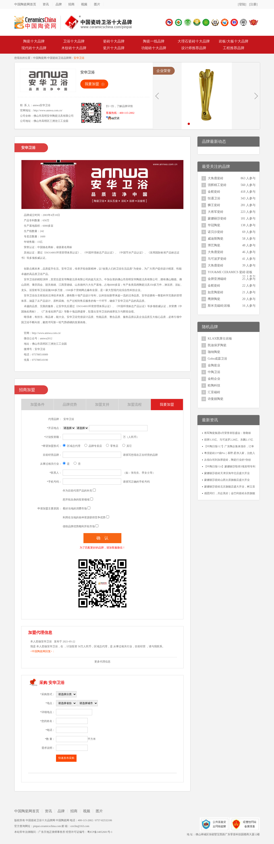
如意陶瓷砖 (215, 292)
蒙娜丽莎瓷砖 (217, 218)
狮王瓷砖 (214, 205)
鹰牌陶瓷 (214, 299)
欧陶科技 (214, 385)
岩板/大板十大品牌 (233, 41)
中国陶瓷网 (39, 57)
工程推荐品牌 (233, 48)
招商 (71, 4)
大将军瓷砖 (215, 211)
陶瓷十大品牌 (34, 41)
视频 (84, 4)
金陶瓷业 (214, 365)
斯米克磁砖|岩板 (219, 305)
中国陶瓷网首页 (25, 4)
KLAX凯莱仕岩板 (220, 338)
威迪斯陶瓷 (215, 238)
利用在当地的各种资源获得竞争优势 (84, 517)
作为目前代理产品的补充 (77, 490)
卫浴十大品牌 (74, 41)
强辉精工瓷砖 (217, 185)
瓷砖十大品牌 (114, 41)
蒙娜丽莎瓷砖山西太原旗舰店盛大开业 (227, 479)
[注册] (253, 4)
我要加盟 (92, 84)
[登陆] (242, 4)
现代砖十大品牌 (33, 48)
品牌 (59, 4)
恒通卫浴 (214, 198)
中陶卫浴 (214, 372)
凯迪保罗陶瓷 (217, 345)
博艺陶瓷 (214, 245)
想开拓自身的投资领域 (76, 499)
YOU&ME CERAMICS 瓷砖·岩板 (230, 272)
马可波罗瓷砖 (217, 258)
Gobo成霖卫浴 (217, 358)
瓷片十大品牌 (114, 48)
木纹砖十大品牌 (73, 48)
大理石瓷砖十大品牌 (194, 41)
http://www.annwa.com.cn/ (47, 110)
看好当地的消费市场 (75, 508)
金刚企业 (214, 378)
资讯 (46, 4)
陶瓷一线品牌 (153, 41)
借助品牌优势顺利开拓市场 (79, 526)
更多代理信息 (102, 661)
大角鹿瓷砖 (215, 178)
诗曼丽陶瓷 (215, 399)
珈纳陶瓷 (214, 352)
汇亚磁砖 (214, 392)
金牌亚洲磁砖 (217, 279)
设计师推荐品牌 (193, 48)
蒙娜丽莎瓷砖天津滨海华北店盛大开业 (227, 473)
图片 (97, 4)
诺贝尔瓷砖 (215, 232)
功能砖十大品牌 (153, 48)
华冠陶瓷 (214, 225)
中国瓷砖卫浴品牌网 (59, 57)
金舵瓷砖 (214, 191)
